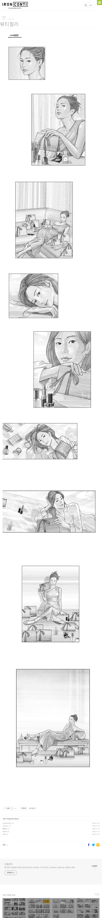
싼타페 (5, 831)
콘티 (4, 819)
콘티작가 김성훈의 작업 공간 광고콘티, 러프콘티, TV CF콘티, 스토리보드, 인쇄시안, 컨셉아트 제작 (39, 867)
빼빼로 (5, 829)
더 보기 (97, 894)
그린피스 (5, 826)
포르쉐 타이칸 (7, 823)
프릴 (4, 834)
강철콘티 (8, 864)
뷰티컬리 (9, 24)
